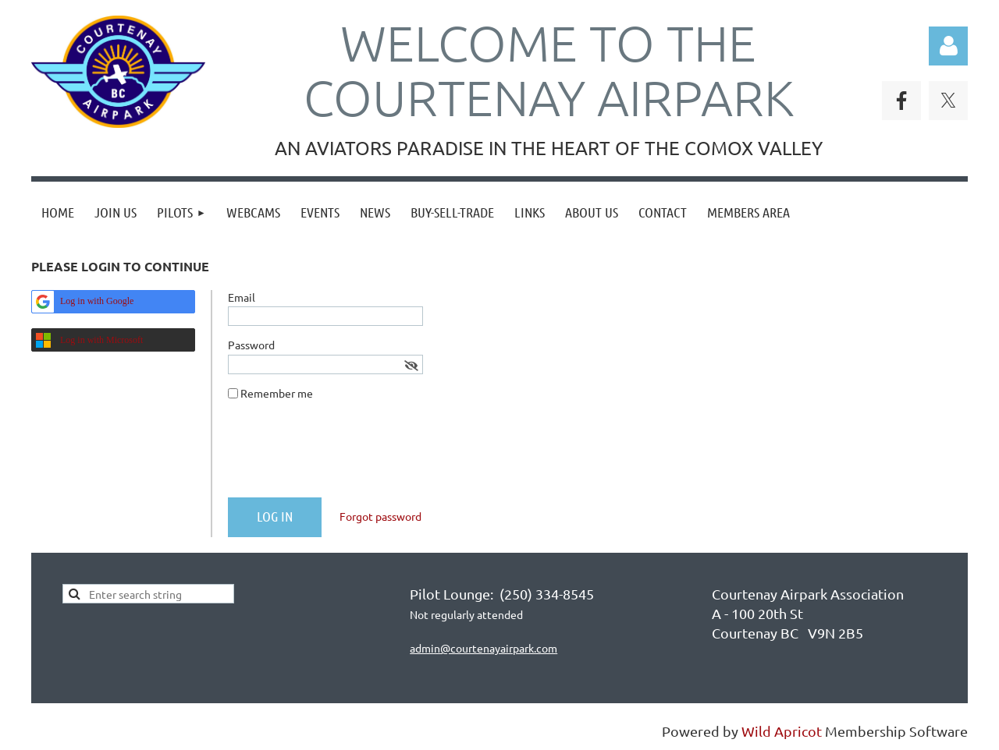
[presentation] (346, 455)
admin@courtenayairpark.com (483, 648)
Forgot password (380, 516)
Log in (948, 46)
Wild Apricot (781, 731)
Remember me (276, 393)
